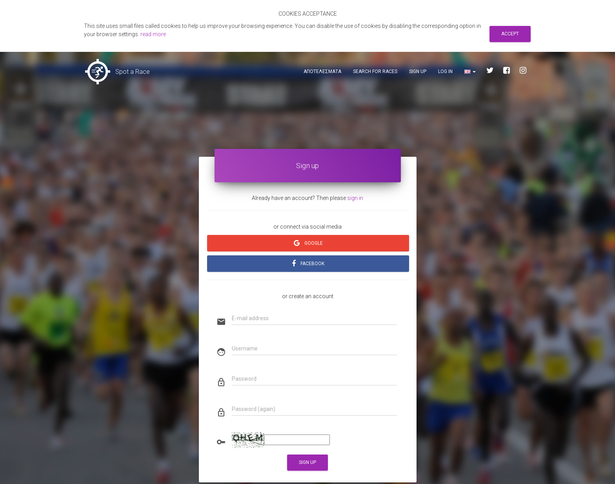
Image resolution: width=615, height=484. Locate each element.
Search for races (375, 71)
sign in (355, 198)
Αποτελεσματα (322, 71)
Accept (510, 34)
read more (153, 34)
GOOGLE (307, 243)
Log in (445, 71)
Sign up (417, 71)
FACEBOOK (308, 263)
